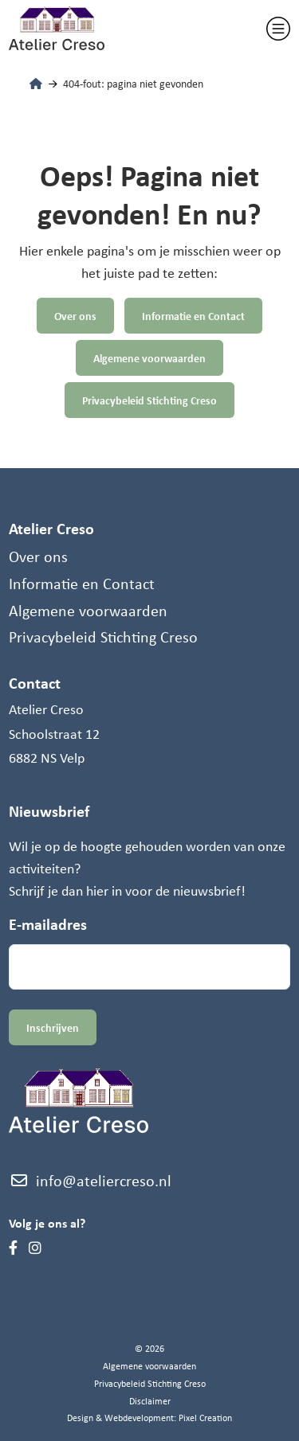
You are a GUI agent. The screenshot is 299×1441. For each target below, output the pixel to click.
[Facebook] (13, 1247)
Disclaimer (150, 1401)
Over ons (75, 315)
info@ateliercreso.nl (90, 1180)
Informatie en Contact (193, 315)
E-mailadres (48, 924)
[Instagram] (35, 1247)
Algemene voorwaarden (149, 357)
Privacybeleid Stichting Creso (149, 400)
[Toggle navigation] (278, 29)
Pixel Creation (205, 1418)
